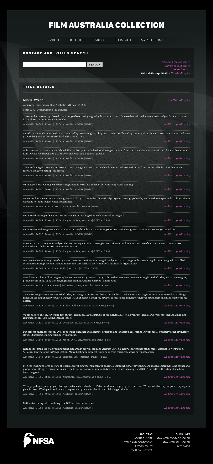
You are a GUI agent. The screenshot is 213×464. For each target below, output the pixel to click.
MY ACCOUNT (152, 40)
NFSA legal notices (140, 450)
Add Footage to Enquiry (177, 124)
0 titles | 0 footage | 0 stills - (156, 73)
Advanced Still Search (176, 442)
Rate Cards (183, 446)
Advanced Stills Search (177, 66)
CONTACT (123, 40)
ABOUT (100, 40)
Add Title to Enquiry (179, 100)
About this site (143, 438)
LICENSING (77, 40)
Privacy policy (143, 446)
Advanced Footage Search (176, 62)
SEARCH (53, 40)
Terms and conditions (138, 442)
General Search (181, 69)
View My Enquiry (180, 73)
